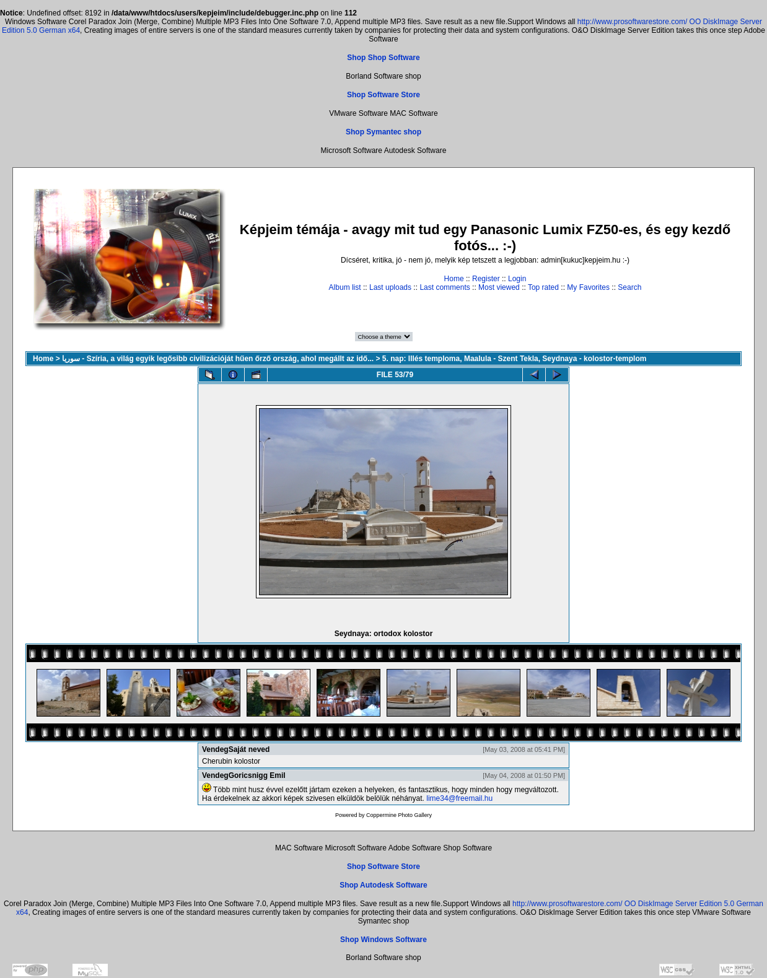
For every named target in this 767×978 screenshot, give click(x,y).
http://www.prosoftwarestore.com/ (632, 21)
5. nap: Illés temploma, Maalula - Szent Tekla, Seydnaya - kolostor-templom (514, 358)
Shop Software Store (383, 94)
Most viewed (499, 287)
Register (486, 278)
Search (629, 287)
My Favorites (588, 287)
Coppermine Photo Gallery (399, 815)
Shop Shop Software (383, 57)
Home (454, 278)
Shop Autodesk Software (383, 885)
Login (517, 278)
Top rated (543, 287)
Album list (345, 287)
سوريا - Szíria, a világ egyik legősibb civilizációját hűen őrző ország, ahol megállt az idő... (218, 358)
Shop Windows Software (383, 939)
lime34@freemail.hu (459, 798)
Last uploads (390, 287)
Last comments (444, 287)
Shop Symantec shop (383, 132)
